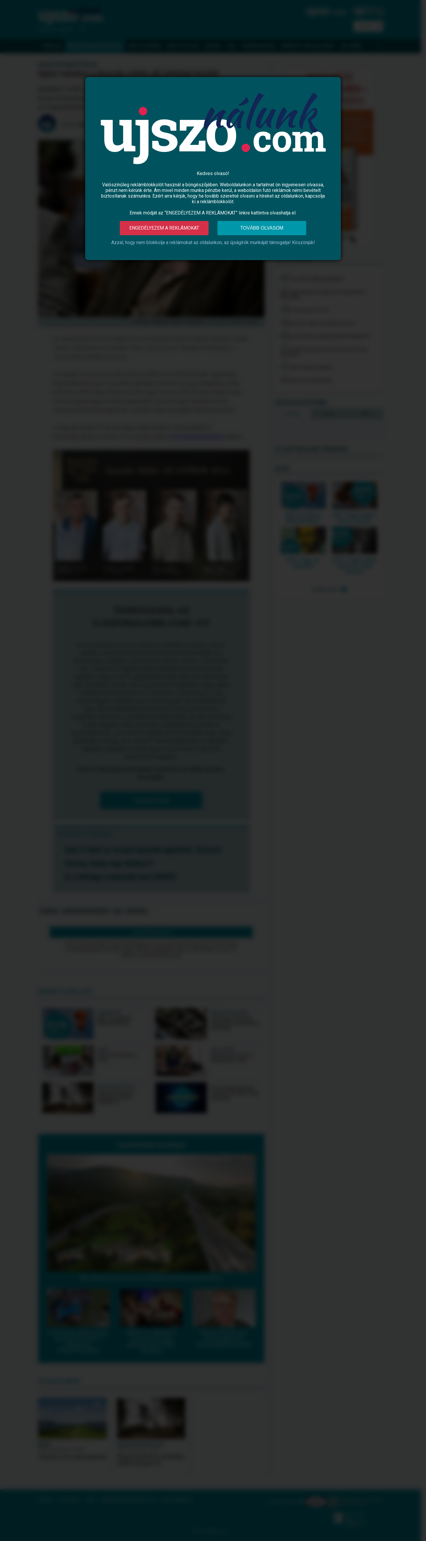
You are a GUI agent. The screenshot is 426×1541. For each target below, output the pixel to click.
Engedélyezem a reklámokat (164, 228)
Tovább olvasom (261, 227)
